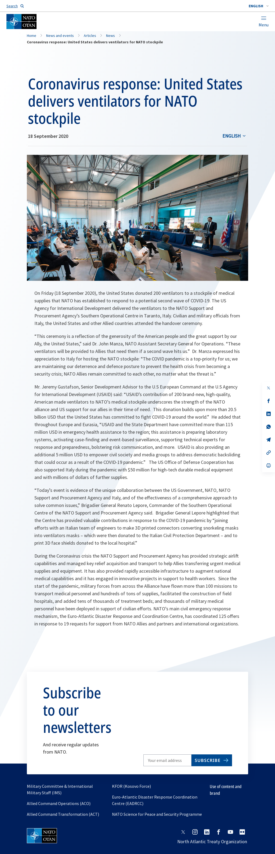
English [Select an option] (231, 136)
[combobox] (259, 6)
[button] (259, 6)
